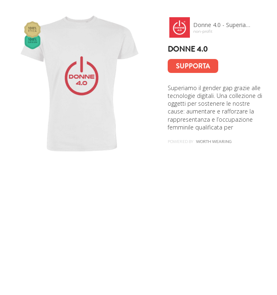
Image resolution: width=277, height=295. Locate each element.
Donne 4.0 (188, 49)
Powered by (200, 141)
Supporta (193, 66)
